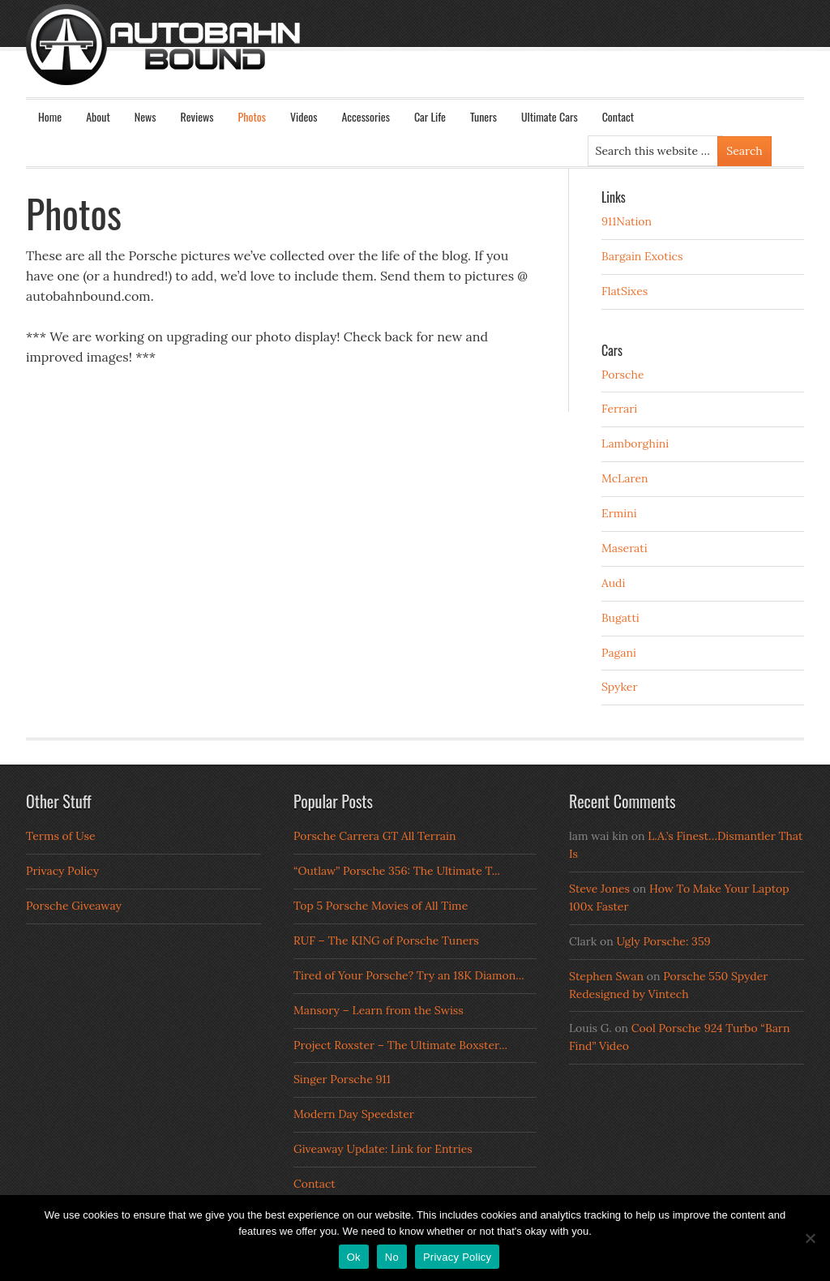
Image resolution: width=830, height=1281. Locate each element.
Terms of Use (61, 836)
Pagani (618, 652)
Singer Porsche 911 (342, 1079)
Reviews (197, 116)
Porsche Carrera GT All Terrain (374, 836)
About (98, 116)
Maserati (624, 548)
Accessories (365, 116)
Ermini (619, 513)
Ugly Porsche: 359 (663, 941)
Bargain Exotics (642, 256)
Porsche (622, 374)
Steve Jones (599, 888)
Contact (618, 116)
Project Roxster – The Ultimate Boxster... (400, 1045)
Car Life (430, 116)
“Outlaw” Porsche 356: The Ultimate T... (396, 870)
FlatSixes (624, 291)
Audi (613, 583)
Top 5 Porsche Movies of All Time (380, 905)
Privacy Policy (62, 870)
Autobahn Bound (441, 58)
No (392, 1257)
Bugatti (620, 618)
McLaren (624, 478)
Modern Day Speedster (353, 1114)
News (145, 116)
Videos (304, 116)
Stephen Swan (606, 976)
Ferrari (619, 408)
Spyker (619, 686)
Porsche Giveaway (74, 905)
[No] (810, 1238)
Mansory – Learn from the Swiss (378, 1010)
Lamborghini (635, 443)
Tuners (483, 116)
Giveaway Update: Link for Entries (383, 1149)
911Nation (626, 221)
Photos (252, 116)
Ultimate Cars (549, 116)
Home (50, 116)
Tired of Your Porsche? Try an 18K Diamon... (408, 975)
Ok (354, 1257)
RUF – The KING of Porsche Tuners (386, 940)
